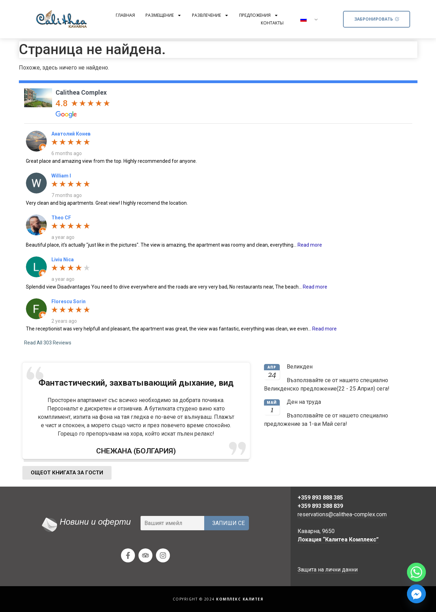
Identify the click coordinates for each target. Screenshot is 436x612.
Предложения (258, 15)
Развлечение (210, 15)
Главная (125, 15)
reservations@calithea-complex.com (342, 514)
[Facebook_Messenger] (416, 593)
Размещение (163, 15)
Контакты (272, 23)
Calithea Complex (81, 92)
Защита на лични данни (328, 569)
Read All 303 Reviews (47, 342)
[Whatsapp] (416, 572)
